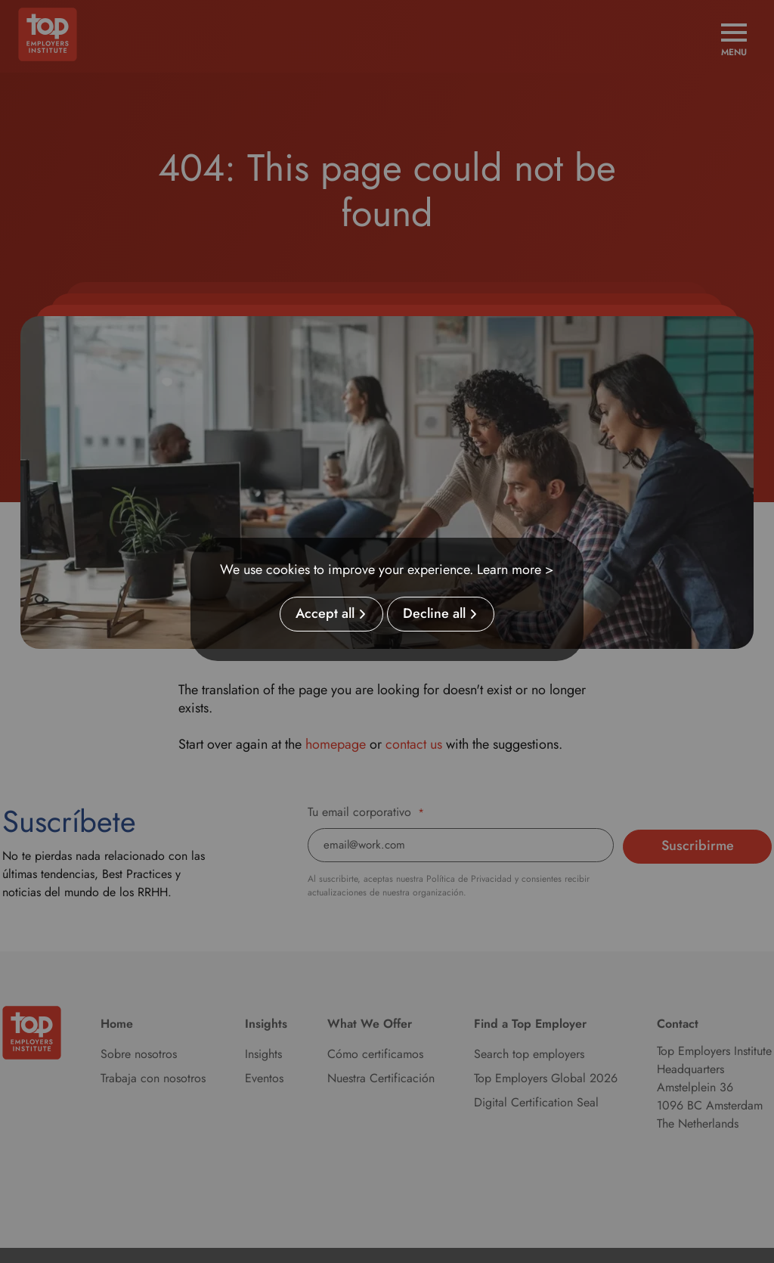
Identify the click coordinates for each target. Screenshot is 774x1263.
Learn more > (515, 569)
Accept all (325, 614)
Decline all (434, 614)
